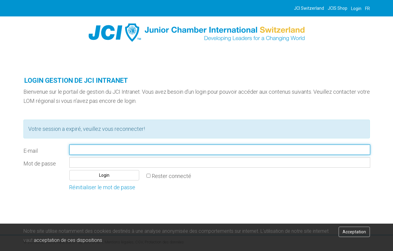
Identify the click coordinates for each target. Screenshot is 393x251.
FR (367, 8)
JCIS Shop (337, 8)
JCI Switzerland (309, 8)
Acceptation (354, 231)
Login (356, 8)
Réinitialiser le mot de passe (102, 187)
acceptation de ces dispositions (68, 240)
